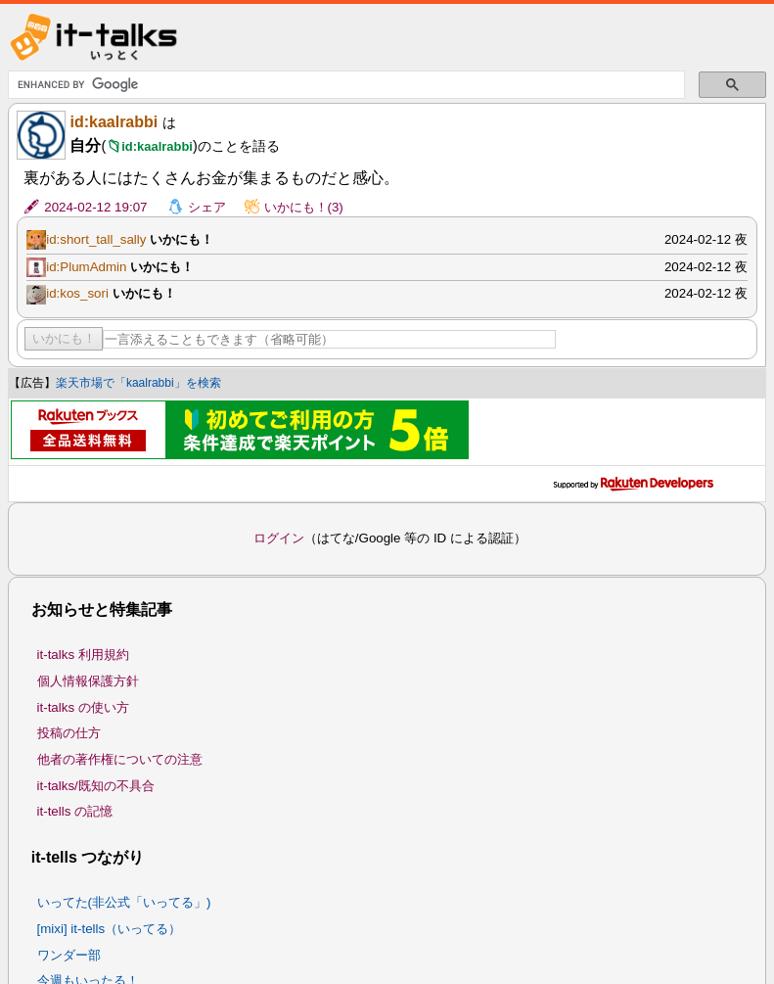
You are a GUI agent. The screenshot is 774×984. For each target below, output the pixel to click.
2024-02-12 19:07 (95, 207)
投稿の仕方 (69, 733)
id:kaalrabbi (113, 122)
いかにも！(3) (303, 207)
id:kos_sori (77, 293)
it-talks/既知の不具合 (96, 785)
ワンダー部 (69, 955)
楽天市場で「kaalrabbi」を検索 (138, 383)
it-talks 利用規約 (83, 654)
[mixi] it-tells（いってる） (109, 928)
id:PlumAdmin (86, 266)
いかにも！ (64, 338)
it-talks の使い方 (83, 707)
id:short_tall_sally (96, 239)
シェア (207, 207)
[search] (344, 85)
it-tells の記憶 (75, 811)
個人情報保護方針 (88, 681)
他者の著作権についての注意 (120, 759)
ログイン (278, 538)
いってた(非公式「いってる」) (124, 902)
